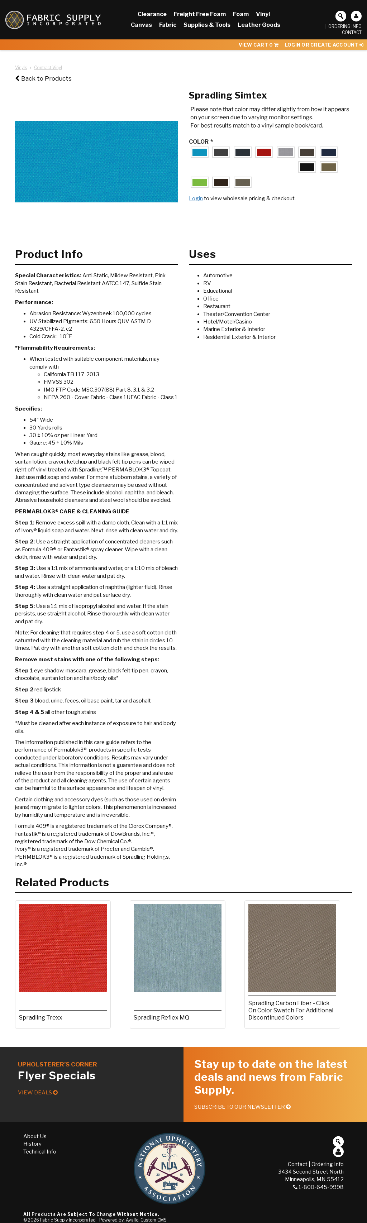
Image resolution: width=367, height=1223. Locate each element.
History (32, 1144)
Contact (352, 32)
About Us (35, 1136)
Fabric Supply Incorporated (68, 1220)
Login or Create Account (324, 45)
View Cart (258, 45)
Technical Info (39, 1151)
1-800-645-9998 (318, 1187)
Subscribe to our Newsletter (242, 1107)
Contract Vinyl (48, 67)
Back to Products (43, 78)
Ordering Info (345, 26)
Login (196, 198)
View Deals (38, 1092)
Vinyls (21, 67)
